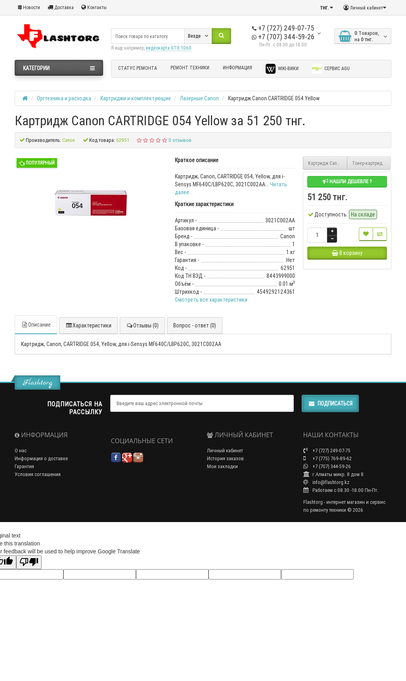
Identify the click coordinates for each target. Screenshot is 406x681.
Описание (36, 324)
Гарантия (24, 466)
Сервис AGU (331, 69)
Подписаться (330, 403)
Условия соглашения (38, 474)
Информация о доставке (41, 458)
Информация (237, 68)
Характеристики (88, 325)
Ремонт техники (189, 68)
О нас (21, 450)
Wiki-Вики (282, 69)
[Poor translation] (29, 562)
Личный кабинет (225, 450)
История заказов (225, 458)
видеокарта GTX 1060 (169, 48)
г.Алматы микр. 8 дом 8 (333, 474)
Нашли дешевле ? (347, 181)
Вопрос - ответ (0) (194, 325)
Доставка (61, 7)
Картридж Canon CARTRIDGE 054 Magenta (327, 163)
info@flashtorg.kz (326, 482)
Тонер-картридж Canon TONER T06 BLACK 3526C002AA (371, 163)
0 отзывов (180, 140)
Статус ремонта (137, 68)
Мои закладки (222, 466)
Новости (29, 7)
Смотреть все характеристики (211, 299)
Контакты (94, 7)
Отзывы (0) (142, 325)
